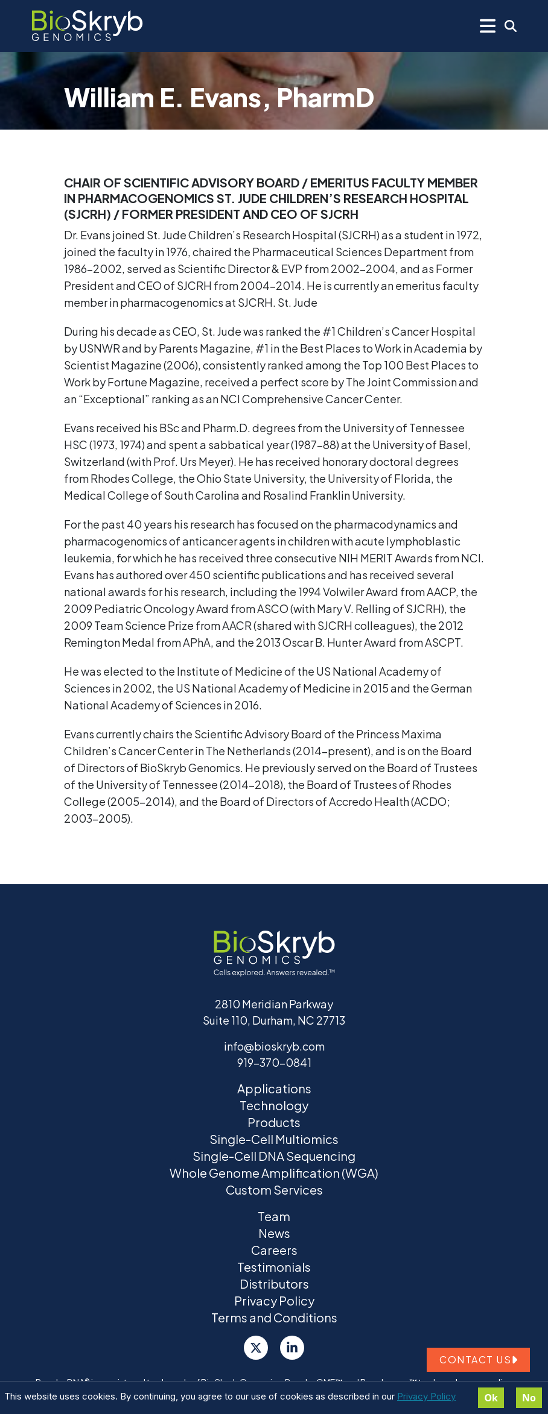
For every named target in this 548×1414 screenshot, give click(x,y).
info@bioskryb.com (274, 1046)
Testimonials (274, 1266)
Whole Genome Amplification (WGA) (274, 1172)
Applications (274, 1088)
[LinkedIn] (292, 1348)
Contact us (478, 1359)
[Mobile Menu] (487, 26)
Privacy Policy (426, 1396)
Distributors (274, 1283)
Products (274, 1122)
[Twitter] (256, 1348)
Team (274, 1216)
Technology (274, 1105)
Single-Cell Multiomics (274, 1138)
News (274, 1232)
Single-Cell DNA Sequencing (274, 1155)
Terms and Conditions (274, 1317)
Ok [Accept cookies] (491, 1397)
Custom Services (274, 1189)
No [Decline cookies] (529, 1397)
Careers (274, 1249)
